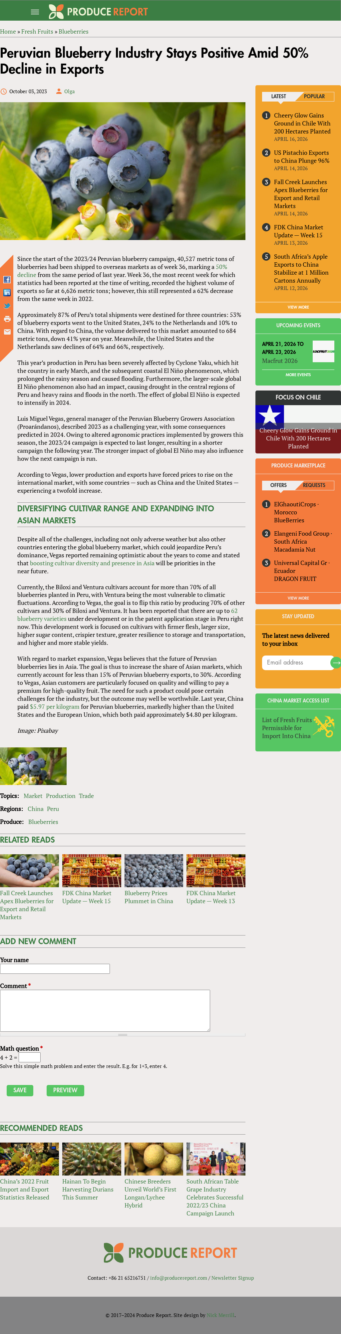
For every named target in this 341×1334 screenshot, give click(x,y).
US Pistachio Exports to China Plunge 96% (302, 156)
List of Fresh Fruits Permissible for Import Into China (287, 728)
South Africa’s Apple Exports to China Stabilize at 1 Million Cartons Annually (301, 268)
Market (33, 796)
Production (61, 796)
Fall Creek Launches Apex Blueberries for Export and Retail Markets (27, 905)
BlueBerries (289, 520)
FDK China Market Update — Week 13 (211, 897)
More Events (298, 375)
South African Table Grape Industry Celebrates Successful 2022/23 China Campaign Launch (214, 1197)
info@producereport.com (178, 1278)
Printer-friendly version (7, 319)
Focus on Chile (298, 398)
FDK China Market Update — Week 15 (87, 897)
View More (298, 598)
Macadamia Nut (295, 549)
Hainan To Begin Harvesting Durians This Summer (88, 1189)
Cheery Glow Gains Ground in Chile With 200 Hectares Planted (302, 123)
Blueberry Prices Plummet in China (149, 897)
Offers (278, 485)
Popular (314, 96)
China (36, 809)
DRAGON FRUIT (295, 579)
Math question (21, 1048)
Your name (14, 960)
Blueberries (43, 822)
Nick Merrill (220, 1315)
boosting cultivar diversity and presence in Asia (92, 563)
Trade (86, 796)
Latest (278, 96)
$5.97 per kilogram (55, 706)
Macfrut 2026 (280, 361)
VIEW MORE (298, 307)
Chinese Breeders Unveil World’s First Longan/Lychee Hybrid (150, 1193)
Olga (69, 91)
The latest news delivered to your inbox (295, 640)
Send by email (7, 332)
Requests (314, 485)
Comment (15, 986)
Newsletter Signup (232, 1278)
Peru (53, 809)
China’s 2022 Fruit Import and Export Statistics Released (24, 1189)
